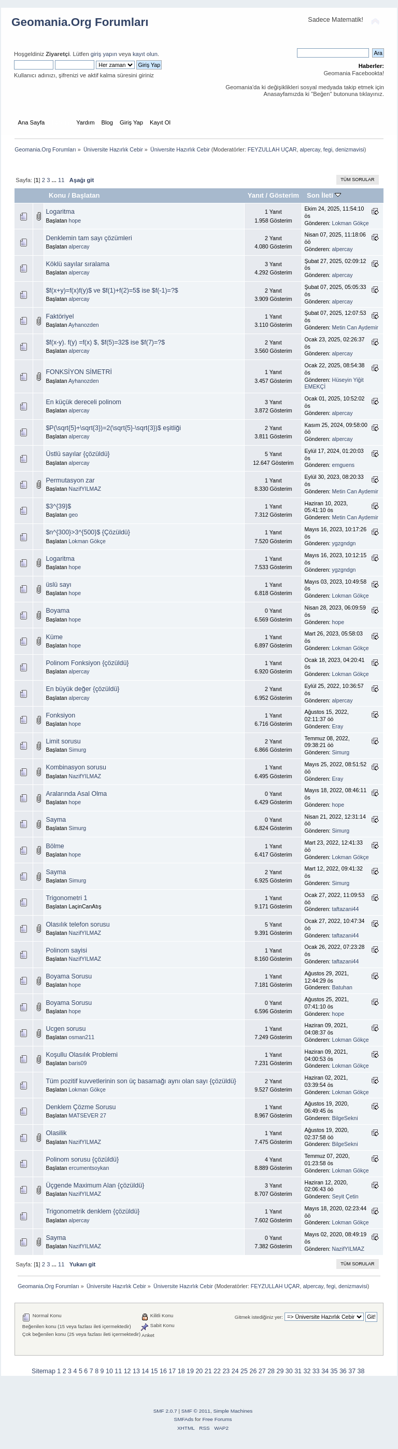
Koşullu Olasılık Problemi (82, 1054)
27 (262, 1371)
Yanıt (256, 195)
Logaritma (60, 211)
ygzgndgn (344, 543)
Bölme (55, 846)
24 (235, 1371)
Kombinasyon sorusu (76, 767)
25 (244, 1371)
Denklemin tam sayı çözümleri (89, 238)
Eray (338, 726)
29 (279, 1371)
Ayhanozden (83, 325)
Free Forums (217, 1419)
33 (316, 1371)
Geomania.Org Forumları (80, 22)
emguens (343, 465)
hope (75, 220)
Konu (57, 195)
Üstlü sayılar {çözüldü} (77, 454)
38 (361, 1371)
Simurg (78, 750)
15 (154, 1371)
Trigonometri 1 (66, 898)
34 (325, 1371)
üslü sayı (58, 584)
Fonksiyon (60, 715)
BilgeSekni (345, 1118)
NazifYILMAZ (85, 489)
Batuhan (342, 987)
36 (343, 1371)
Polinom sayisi (66, 950)
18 (181, 1371)
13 (136, 1371)
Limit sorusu (63, 741)
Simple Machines (232, 1411)
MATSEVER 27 (87, 1115)
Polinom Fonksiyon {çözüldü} (87, 663)
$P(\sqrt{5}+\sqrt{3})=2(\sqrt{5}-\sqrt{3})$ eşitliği (113, 428)
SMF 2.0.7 (165, 1411)
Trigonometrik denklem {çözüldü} (92, 1211)
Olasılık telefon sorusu (77, 924)
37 (352, 1371)
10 (109, 1371)
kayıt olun (145, 54)
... (55, 180)
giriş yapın (104, 54)
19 (190, 1371)
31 (298, 1371)
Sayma (56, 819)
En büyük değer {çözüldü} (82, 689)
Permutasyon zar (70, 480)
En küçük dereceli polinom (83, 402)
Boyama (57, 610)
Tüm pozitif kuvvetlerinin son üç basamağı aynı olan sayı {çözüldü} (141, 1081)
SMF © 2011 (195, 1411)
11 (61, 180)
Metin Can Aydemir (355, 327)
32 (307, 1371)
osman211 (81, 1037)
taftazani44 (345, 909)
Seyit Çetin (345, 1196)
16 (163, 1371)
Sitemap (43, 1371)
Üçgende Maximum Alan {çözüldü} (95, 1185)
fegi (327, 149)
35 (334, 1371)
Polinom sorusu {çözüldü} (82, 1159)
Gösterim (284, 195)
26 (253, 1371)
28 (271, 1371)
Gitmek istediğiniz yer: (259, 1317)
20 (199, 1371)
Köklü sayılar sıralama (77, 264)
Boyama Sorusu (69, 976)
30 (289, 1371)
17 (172, 1371)
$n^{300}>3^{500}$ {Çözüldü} (88, 532)
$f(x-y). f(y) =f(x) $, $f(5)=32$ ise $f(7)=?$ (105, 342)
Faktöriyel (60, 316)
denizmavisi (349, 149)
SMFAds (184, 1419)
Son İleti (324, 195)
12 (127, 1371)
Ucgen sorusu (66, 1028)
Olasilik (56, 1133)
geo (73, 515)
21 (208, 1371)
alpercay (310, 149)
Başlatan (86, 195)
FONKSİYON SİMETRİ (78, 372)
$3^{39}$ (58, 506)
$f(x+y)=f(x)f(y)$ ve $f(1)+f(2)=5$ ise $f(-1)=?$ (112, 290)
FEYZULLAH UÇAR (272, 149)
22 (217, 1371)
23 (226, 1371)
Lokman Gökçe (350, 223)
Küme (54, 637)
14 (145, 1371)
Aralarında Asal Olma (76, 793)
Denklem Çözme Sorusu (81, 1107)
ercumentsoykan (89, 1168)
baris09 (78, 1063)
